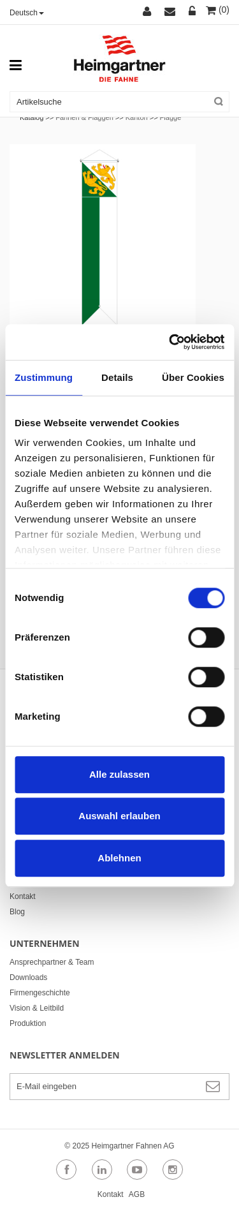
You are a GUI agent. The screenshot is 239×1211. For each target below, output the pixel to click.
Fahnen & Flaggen (84, 117)
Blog (17, 911)
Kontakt (23, 896)
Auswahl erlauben (119, 815)
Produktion (28, 1023)
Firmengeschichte (40, 992)
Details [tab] (117, 377)
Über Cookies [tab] (193, 377)
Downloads (28, 977)
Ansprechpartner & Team (52, 962)
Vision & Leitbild (37, 1008)
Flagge (171, 117)
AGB (137, 1194)
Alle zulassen (119, 774)
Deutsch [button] (27, 12)
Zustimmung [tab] (44, 377)
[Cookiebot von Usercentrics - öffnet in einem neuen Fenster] (170, 342)
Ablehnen (119, 857)
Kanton (137, 117)
